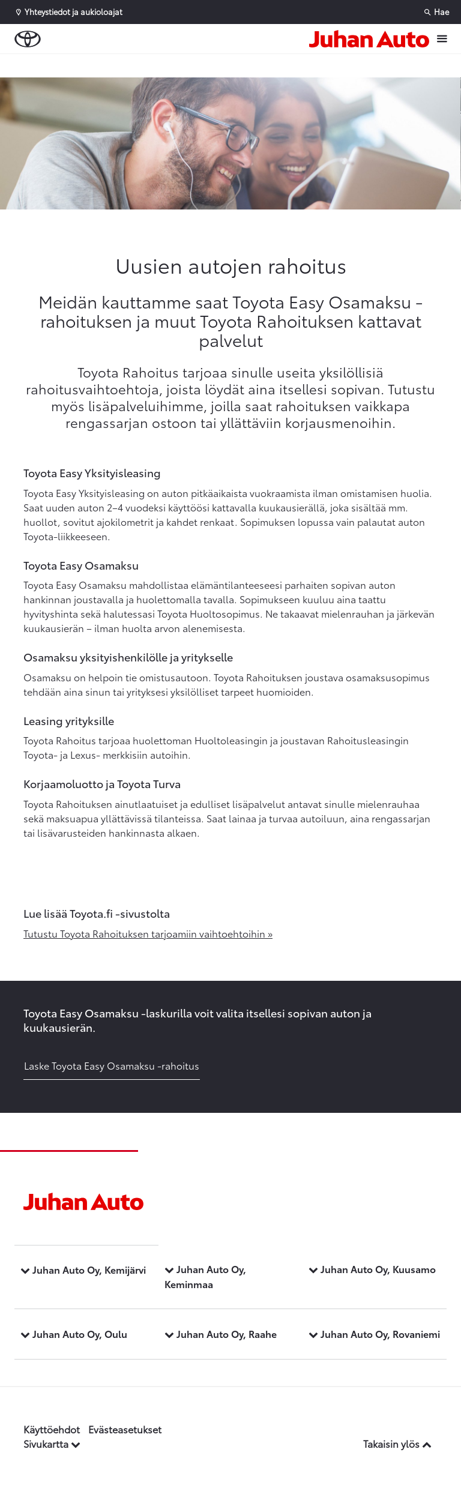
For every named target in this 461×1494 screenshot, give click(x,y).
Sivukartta (51, 1443)
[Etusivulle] (369, 38)
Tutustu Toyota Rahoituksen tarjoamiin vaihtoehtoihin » (148, 933)
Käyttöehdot (51, 1429)
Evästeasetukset (124, 1429)
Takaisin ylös (397, 1443)
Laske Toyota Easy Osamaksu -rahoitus (111, 1065)
